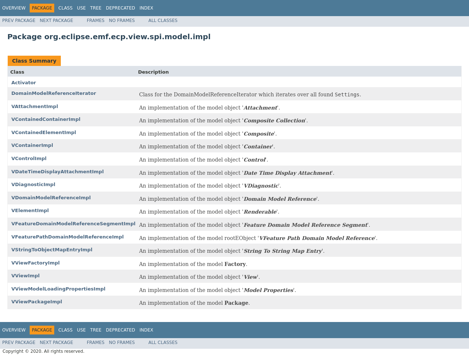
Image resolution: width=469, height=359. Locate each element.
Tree (95, 8)
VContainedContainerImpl (45, 119)
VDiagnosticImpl (33, 184)
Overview (14, 8)
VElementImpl (30, 210)
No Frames (122, 20)
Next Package (56, 20)
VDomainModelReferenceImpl (51, 197)
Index (147, 8)
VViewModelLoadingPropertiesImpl (58, 289)
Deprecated (120, 8)
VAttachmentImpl (34, 106)
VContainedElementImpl (43, 132)
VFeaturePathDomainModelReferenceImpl (67, 237)
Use (81, 8)
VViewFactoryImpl (35, 263)
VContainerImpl (32, 145)
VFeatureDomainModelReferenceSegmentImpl (73, 223)
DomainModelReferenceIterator (53, 93)
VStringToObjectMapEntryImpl (51, 249)
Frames (96, 20)
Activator (23, 82)
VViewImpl (25, 275)
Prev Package (19, 20)
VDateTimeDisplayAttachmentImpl (57, 171)
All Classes (162, 20)
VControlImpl (29, 158)
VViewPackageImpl (36, 301)
